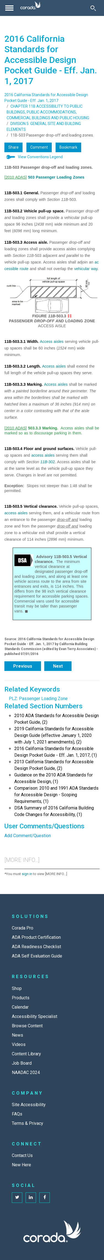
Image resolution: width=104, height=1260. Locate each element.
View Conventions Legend (40, 157)
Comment (39, 147)
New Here (21, 1164)
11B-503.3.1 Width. (21, 341)
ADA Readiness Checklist (36, 946)
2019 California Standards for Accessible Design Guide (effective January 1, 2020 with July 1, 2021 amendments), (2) (54, 735)
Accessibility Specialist (34, 1016)
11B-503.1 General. (21, 193)
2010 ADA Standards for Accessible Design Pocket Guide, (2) (56, 719)
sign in (27, 874)
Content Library (26, 1053)
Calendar (20, 1007)
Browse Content (27, 1025)
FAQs (17, 1114)
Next (58, 666)
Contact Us (22, 1155)
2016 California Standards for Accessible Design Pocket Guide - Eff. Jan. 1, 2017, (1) (55, 752)
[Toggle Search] (93, 8)
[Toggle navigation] (9, 8)
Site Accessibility (29, 1104)
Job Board (22, 1063)
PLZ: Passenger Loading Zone (38, 698)
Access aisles (52, 341)
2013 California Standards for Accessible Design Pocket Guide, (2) (54, 765)
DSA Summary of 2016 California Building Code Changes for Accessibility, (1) (54, 811)
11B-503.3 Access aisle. (26, 242)
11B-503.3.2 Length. (22, 366)
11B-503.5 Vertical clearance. (31, 506)
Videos (19, 1044)
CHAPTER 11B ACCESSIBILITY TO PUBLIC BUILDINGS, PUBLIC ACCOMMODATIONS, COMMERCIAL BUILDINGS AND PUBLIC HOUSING (48, 112)
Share (13, 147)
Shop (17, 988)
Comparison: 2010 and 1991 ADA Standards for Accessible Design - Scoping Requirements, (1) (56, 795)
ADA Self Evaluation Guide (37, 956)
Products (20, 997)
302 (51, 462)
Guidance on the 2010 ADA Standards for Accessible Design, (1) (53, 778)
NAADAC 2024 (26, 1072)
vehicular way (86, 269)
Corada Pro (22, 928)
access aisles (42, 455)
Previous (22, 666)
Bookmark (68, 147)
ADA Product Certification (36, 937)
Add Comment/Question (27, 835)
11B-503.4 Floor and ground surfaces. (39, 448)
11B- (44, 462)
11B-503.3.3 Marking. (23, 384)
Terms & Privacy (27, 1123)
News (17, 1035)
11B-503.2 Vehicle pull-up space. (34, 211)
